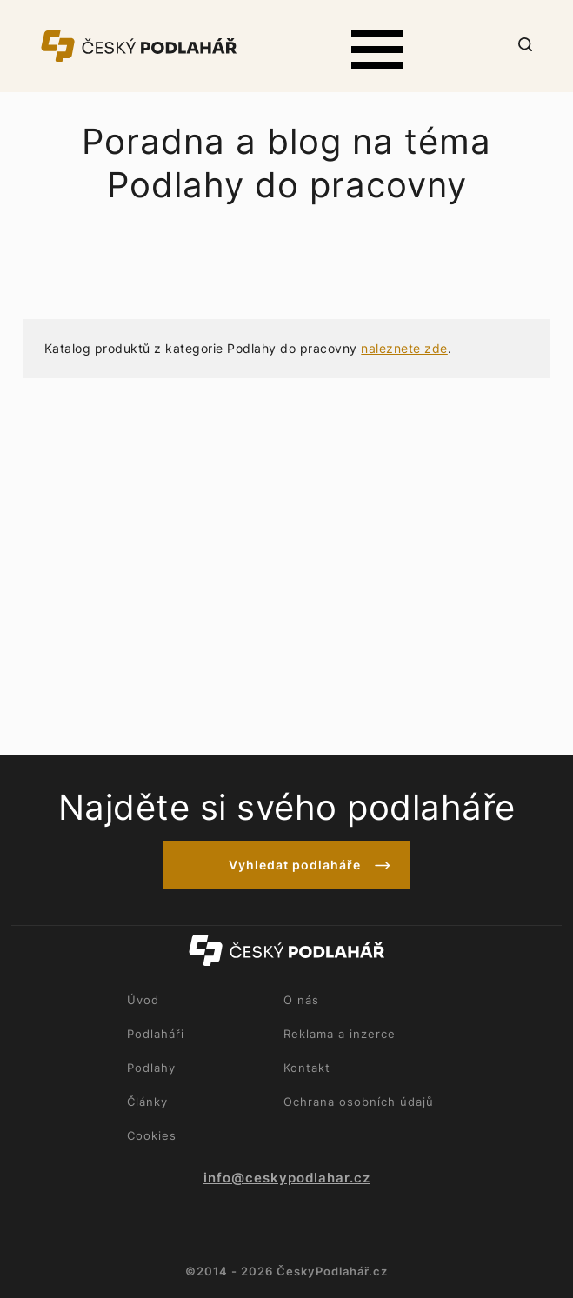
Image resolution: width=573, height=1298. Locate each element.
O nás (301, 1000)
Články (147, 1101)
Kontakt (306, 1068)
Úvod (143, 1000)
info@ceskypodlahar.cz (286, 1178)
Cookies (152, 1135)
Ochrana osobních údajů (358, 1101)
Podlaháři (155, 1034)
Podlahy (151, 1068)
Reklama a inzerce (339, 1034)
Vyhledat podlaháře (295, 864)
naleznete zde (404, 348)
